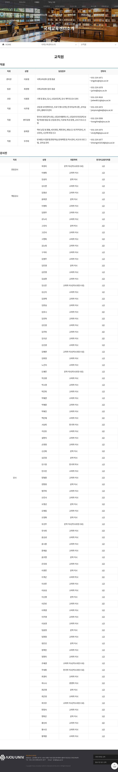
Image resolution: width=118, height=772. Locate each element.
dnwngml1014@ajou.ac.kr (102, 143)
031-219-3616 (97, 97)
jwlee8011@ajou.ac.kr (100, 100)
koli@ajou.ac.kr (58, 760)
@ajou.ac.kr (104, 122)
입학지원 (72, 15)
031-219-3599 (97, 118)
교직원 (83, 45)
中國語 (37, 2)
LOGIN (116, 6)
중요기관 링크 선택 (100, 762)
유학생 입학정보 (60, 6)
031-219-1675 (97, 130)
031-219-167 (96, 87)
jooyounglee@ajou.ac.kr (102, 110)
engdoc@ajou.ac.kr (99, 81)
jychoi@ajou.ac (98, 91)
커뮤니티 (85, 15)
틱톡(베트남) (105, 6)
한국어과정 (57, 15)
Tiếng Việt (51, 2)
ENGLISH (22, 2)
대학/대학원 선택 (100, 757)
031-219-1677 (97, 140)
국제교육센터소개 (39, 15)
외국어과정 (99, 15)
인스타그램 (73, 6)
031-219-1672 (97, 107)
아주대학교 (46, 6)
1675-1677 (42, 760)
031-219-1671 (97, 78)
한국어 (7, 2)
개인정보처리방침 (31, 755)
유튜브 (84, 6)
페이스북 (93, 6)
